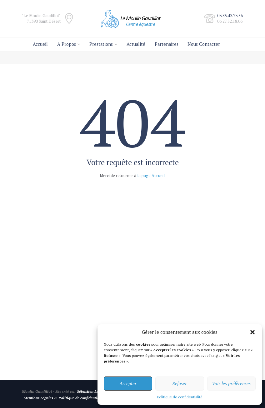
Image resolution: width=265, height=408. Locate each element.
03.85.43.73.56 (230, 15)
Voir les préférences (231, 383)
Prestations (101, 44)
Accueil (40, 44)
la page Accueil (151, 175)
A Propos (66, 44)
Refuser (179, 383)
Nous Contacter (204, 44)
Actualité (136, 44)
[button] (252, 332)
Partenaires (166, 44)
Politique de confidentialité (179, 397)
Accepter (128, 383)
